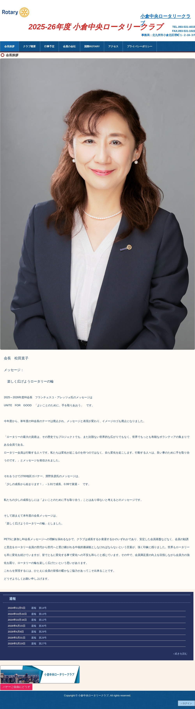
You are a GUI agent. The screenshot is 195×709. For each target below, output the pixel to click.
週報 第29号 (39, 631)
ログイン (187, 703)
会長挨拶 (9, 46)
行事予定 (49, 46)
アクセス (113, 46)
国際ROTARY (92, 46)
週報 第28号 (39, 637)
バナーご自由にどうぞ (16, 686)
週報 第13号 (39, 613)
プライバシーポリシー (139, 46)
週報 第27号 (39, 643)
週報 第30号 (39, 625)
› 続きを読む (180, 653)
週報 (12, 599)
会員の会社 (69, 46)
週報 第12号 (39, 619)
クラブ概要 (29, 46)
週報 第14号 (39, 607)
